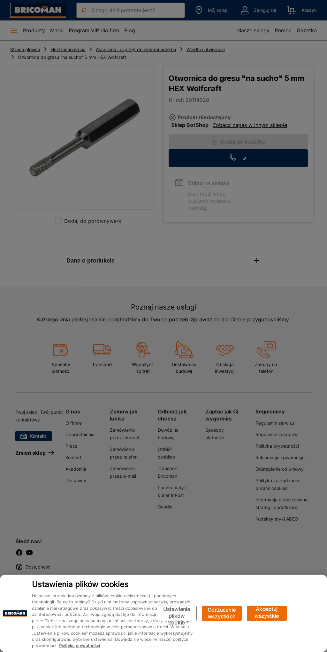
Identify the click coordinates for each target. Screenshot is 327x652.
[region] (163, 613)
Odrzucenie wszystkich (222, 613)
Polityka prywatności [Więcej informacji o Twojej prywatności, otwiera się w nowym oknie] (79, 645)
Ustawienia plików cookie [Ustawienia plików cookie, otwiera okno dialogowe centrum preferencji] (176, 613)
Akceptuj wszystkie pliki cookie (267, 613)
